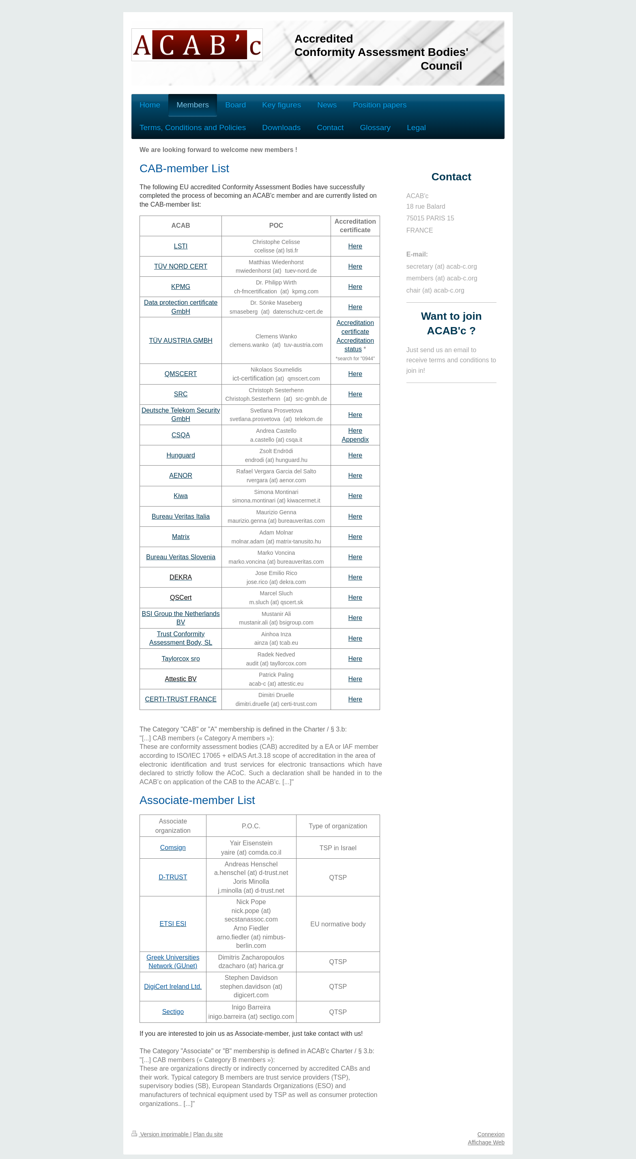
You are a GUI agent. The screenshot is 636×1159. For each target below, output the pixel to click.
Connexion (491, 1134)
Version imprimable (160, 1134)
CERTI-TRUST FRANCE (181, 699)
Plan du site (208, 1134)
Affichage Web (486, 1142)
